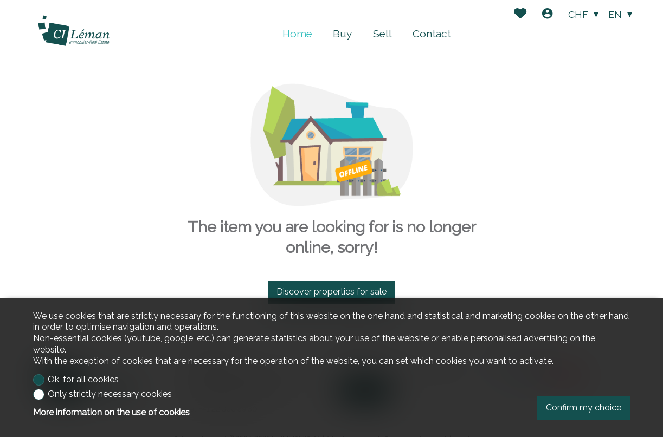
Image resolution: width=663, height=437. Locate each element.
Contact (432, 34)
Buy (342, 34)
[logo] (73, 31)
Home (297, 34)
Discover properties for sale (331, 291)
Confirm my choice (583, 407)
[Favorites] (520, 15)
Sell (382, 34)
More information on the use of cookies (111, 412)
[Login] (547, 15)
